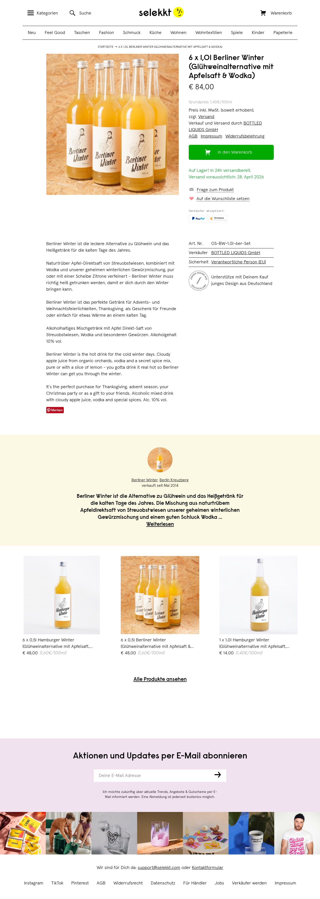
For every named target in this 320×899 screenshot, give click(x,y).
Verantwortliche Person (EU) (238, 262)
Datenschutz (163, 883)
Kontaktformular (207, 867)
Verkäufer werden (249, 883)
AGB (101, 883)
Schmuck (131, 33)
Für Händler (195, 883)
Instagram (33, 883)
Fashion (106, 33)
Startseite (106, 47)
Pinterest (80, 883)
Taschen (82, 33)
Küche (156, 33)
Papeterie (283, 33)
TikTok (57, 883)
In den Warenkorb (235, 152)
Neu (32, 33)
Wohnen (178, 33)
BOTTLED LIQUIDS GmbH (235, 253)
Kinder (258, 33)
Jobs (219, 883)
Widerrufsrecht (128, 883)
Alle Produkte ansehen (160, 679)
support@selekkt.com (159, 867)
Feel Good (55, 33)
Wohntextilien (209, 33)
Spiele (237, 33)
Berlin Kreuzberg (174, 480)
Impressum (285, 883)
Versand (206, 117)
